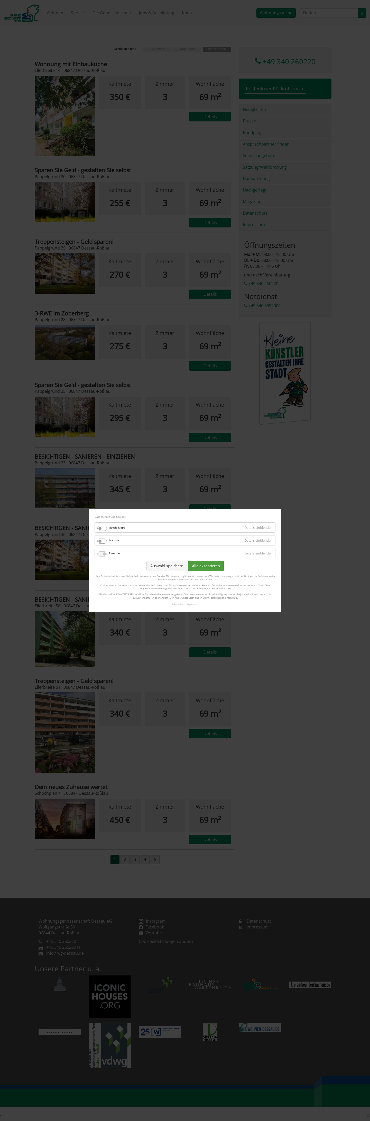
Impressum (192, 604)
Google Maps (117, 527)
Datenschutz (178, 604)
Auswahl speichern (166, 565)
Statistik (114, 540)
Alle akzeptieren (206, 565)
